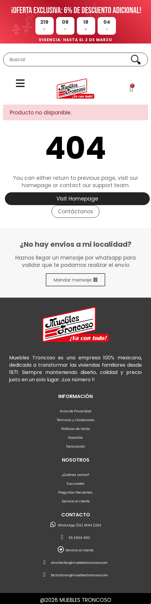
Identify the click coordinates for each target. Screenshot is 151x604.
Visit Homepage (77, 198)
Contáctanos (75, 211)
